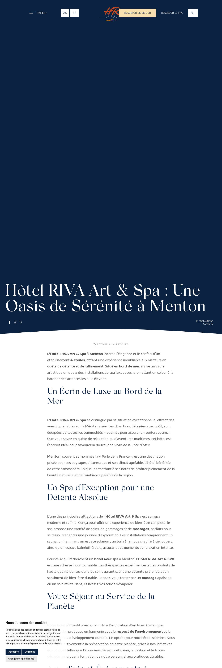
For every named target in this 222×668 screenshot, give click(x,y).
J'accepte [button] (13, 651)
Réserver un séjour (137, 12)
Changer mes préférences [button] (21, 658)
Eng (65, 12)
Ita (74, 12)
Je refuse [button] (30, 651)
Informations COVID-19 (204, 322)
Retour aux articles (111, 344)
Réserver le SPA (172, 12)
